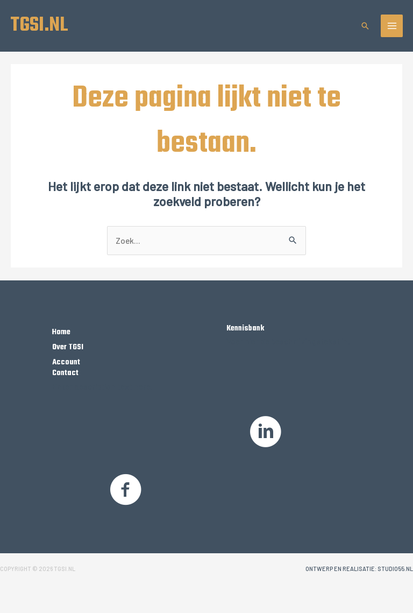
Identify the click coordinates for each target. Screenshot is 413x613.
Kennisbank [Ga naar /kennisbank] (245, 328)
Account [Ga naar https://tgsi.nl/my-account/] (66, 362)
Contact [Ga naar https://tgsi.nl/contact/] (65, 373)
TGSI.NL (39, 25)
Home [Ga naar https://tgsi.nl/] (61, 332)
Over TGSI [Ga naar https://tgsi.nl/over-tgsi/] (67, 347)
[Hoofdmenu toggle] (392, 26)
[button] (365, 26)
